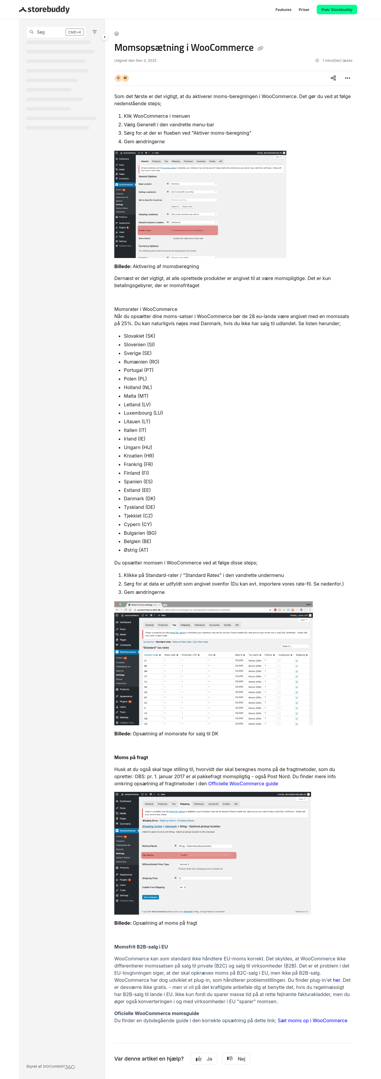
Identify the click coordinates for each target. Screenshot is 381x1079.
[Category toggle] (104, 36)
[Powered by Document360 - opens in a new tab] (50, 1066)
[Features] (283, 9)
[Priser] (304, 9)
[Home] (116, 33)
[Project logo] (44, 9)
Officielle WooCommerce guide (243, 784)
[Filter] (94, 32)
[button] (56, 32)
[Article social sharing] (333, 78)
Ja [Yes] (204, 1059)
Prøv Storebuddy (336, 9)
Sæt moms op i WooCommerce (313, 1020)
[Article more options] (347, 78)
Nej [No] (236, 1059)
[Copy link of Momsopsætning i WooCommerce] (260, 48)
